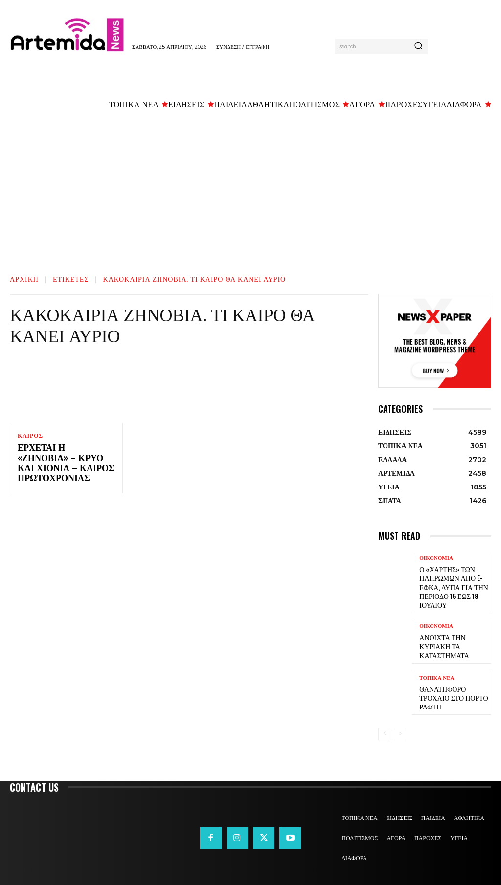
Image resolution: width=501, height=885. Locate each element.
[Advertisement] (250, 189)
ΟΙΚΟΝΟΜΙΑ (436, 558)
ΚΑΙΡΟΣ (30, 436)
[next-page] (400, 727)
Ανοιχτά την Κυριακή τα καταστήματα (453, 640)
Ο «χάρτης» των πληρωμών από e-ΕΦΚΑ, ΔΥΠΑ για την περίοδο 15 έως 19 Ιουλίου (449, 583)
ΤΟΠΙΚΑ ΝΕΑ (436, 677)
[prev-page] (384, 727)
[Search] (418, 46)
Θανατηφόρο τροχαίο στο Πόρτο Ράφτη (452, 691)
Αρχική (24, 278)
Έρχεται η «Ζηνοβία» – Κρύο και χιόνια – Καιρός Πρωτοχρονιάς (66, 458)
